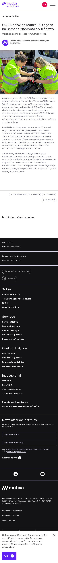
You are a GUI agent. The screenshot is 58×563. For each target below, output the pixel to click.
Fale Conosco (9, 353)
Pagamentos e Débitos (13, 362)
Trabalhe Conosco (12, 393)
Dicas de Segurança (12, 335)
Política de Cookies (10, 516)
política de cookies (18, 544)
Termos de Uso (8, 521)
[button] (44, 4)
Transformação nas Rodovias (16, 299)
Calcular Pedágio (10, 330)
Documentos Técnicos (13, 339)
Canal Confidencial (12, 366)
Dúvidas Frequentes (12, 358)
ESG (5, 303)
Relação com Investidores (15, 402)
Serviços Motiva (10, 322)
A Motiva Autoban (11, 295)
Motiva (6, 381)
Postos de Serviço (11, 326)
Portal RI (7, 385)
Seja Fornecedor (11, 389)
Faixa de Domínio (10, 307)
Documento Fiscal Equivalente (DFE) (21, 406)
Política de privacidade (16, 452)
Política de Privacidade (12, 511)
